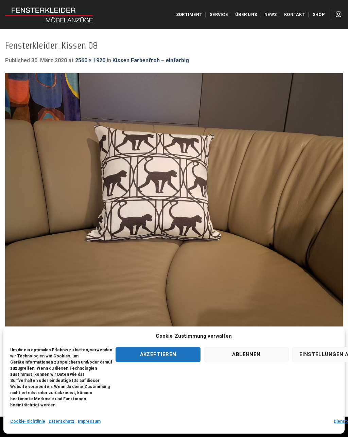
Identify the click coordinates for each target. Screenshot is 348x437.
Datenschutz (61, 421)
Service (219, 14)
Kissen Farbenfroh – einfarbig (150, 60)
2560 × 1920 (90, 60)
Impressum (89, 421)
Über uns (246, 14)
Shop (319, 14)
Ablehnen (246, 354)
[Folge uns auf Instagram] (338, 15)
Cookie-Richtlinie (27, 421)
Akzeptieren (158, 354)
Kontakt (294, 14)
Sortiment (189, 14)
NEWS (270, 14)
